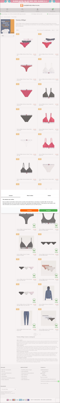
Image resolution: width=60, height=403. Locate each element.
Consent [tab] (10, 195)
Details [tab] (49, 195)
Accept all (48, 210)
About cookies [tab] (30, 195)
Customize (29, 210)
